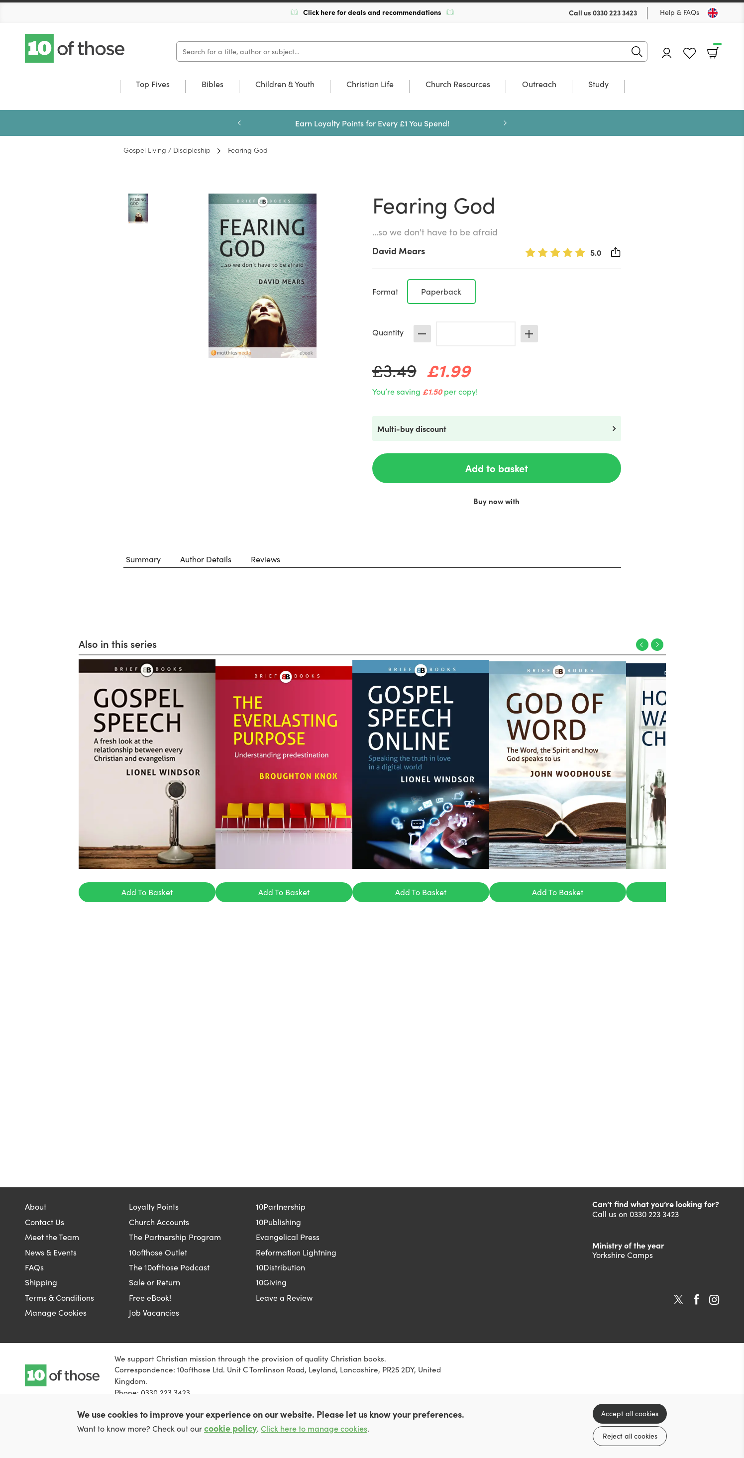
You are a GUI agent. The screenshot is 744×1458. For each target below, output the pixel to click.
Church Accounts (159, 1222)
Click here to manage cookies (314, 1428)
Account (667, 53)
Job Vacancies (154, 1312)
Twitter (678, 1300)
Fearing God (248, 150)
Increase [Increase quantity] (529, 333)
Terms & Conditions (59, 1297)
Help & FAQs (679, 12)
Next (505, 122)
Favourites (689, 53)
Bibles (212, 84)
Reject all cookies (630, 1436)
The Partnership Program (175, 1237)
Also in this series (118, 643)
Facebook (696, 1299)
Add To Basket (147, 892)
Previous (239, 122)
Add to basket (496, 468)
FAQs (34, 1267)
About (35, 1206)
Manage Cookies (56, 1312)
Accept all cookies (629, 1413)
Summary (143, 559)
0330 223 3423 (615, 12)
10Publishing (278, 1222)
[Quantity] (476, 333)
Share (616, 252)
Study (598, 84)
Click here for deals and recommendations (372, 12)
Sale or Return (154, 1282)
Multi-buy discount (411, 428)
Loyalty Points (154, 1206)
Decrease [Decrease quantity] (422, 333)
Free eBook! (150, 1297)
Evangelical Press (287, 1237)
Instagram (714, 1300)
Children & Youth (285, 84)
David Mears (398, 250)
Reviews (265, 559)
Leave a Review (284, 1297)
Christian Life (370, 84)
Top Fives (153, 84)
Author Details (205, 559)
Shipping (41, 1282)
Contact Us (44, 1222)
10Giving (271, 1282)
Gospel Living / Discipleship (167, 150)
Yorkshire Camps (622, 1255)
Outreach (539, 84)
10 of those (75, 48)
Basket (716, 49)
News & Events (51, 1252)
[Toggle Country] (712, 12)
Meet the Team (52, 1237)
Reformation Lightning (296, 1252)
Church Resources (457, 84)
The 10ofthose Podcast (169, 1267)
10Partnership (281, 1206)
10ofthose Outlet (158, 1252)
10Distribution (280, 1267)
